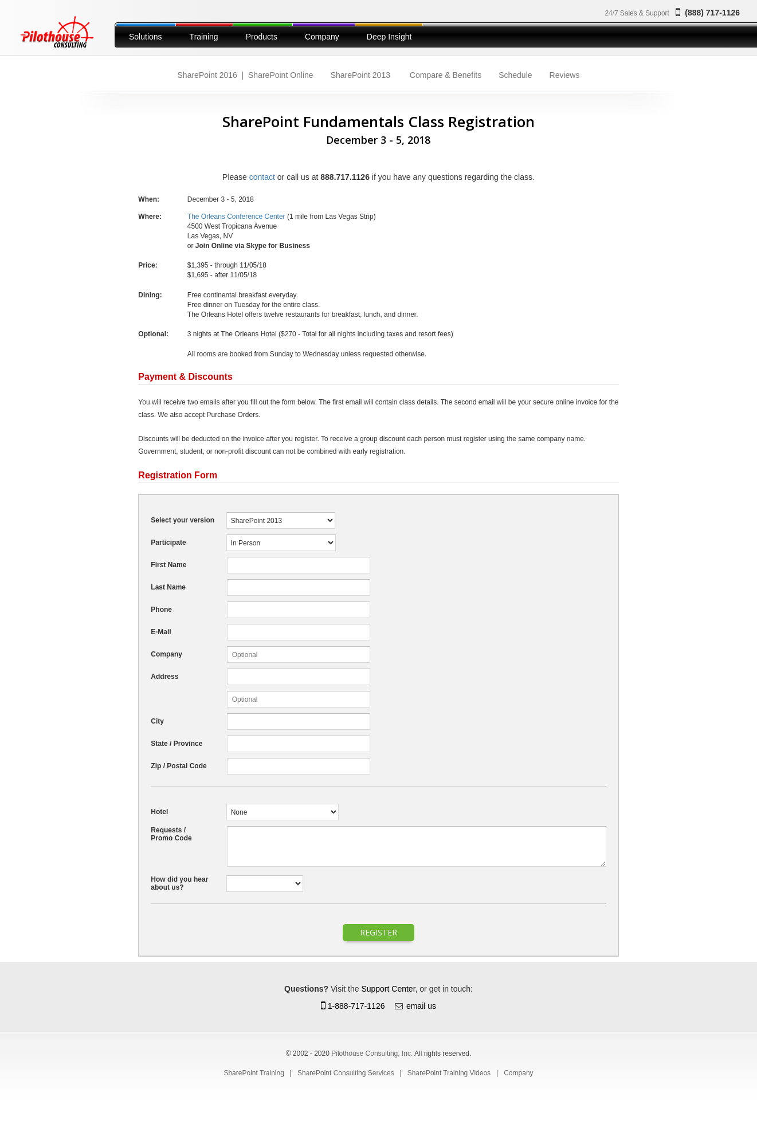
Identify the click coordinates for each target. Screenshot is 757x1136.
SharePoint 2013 (360, 75)
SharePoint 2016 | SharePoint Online (245, 75)
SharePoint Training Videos (449, 1073)
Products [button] (261, 36)
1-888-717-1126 (353, 1006)
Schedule (515, 75)
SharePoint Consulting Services (345, 1073)
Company (518, 1073)
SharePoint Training (253, 1073)
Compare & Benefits (445, 75)
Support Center (388, 988)
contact (262, 177)
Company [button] (322, 36)
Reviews (565, 75)
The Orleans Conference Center (236, 217)
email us (421, 1006)
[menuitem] (145, 34)
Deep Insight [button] (389, 36)
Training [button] (204, 36)
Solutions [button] (145, 36)
